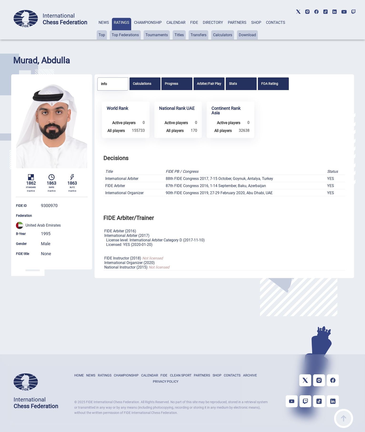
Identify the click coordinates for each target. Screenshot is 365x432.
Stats (233, 84)
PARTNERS (237, 22)
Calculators (222, 35)
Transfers (198, 35)
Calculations (142, 84)
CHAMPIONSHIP (148, 22)
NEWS (104, 22)
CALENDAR (175, 22)
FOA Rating (269, 84)
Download (247, 35)
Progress (171, 84)
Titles (179, 35)
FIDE (194, 22)
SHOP (256, 22)
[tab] (104, 29)
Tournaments (156, 35)
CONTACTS (275, 22)
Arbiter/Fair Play (209, 84)
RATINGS (121, 22)
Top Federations (125, 35)
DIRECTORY (213, 22)
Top (102, 35)
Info (104, 84)
